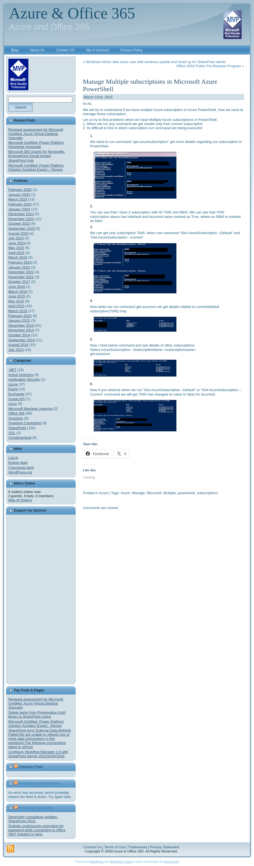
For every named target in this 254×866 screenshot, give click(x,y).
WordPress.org (20, 472)
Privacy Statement (164, 847)
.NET (12, 370)
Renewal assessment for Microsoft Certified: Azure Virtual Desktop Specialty (35, 134)
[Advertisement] (49, 599)
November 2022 (21, 277)
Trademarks (137, 847)
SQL (11, 433)
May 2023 (16, 248)
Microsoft (154, 493)
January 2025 (19, 195)
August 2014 (18, 345)
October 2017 (19, 282)
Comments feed (21, 468)
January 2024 (19, 209)
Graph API (16, 399)
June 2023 (16, 243)
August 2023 (18, 233)
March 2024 (17, 199)
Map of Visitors (20, 500)
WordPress (97, 861)
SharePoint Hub (21, 160)
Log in (13, 458)
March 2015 (17, 311)
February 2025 (20, 190)
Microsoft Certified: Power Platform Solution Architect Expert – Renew (36, 167)
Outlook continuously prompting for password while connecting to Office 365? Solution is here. (36, 830)
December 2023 (21, 214)
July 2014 (16, 350)
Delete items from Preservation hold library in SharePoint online (36, 714)
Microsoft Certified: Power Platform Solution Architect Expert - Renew (36, 723)
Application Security (24, 379)
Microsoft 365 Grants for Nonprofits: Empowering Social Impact (36, 154)
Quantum (15, 418)
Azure (13, 384)
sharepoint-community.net (39, 783)
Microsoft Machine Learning (30, 409)
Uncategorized (19, 437)
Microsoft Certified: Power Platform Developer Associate (36, 144)
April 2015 (16, 306)
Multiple (169, 493)
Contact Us (92, 847)
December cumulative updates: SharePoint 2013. (33, 819)
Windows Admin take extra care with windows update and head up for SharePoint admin (156, 62)
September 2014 (21, 340)
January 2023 (19, 267)
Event (12, 389)
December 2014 (21, 325)
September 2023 (21, 228)
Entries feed (17, 463)
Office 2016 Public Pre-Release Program (208, 66)
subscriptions (207, 493)
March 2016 (17, 291)
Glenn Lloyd (171, 861)
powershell (186, 493)
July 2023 (16, 238)
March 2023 (17, 257)
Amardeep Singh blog (35, 808)
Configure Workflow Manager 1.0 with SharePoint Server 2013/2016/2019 (38, 754)
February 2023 (20, 262)
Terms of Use (114, 847)
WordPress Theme (121, 861)
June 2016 (16, 287)
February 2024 (20, 204)
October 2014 (19, 335)
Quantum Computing (24, 423)
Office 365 (16, 413)
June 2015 (16, 296)
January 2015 (19, 320)
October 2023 (19, 223)
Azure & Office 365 (72, 13)
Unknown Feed (31, 767)
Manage (138, 493)
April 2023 (16, 253)
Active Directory (20, 375)
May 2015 (16, 301)
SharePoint (17, 428)
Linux (12, 404)
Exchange (16, 394)
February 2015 (20, 316)
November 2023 (21, 219)
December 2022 (21, 272)
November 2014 (21, 330)
